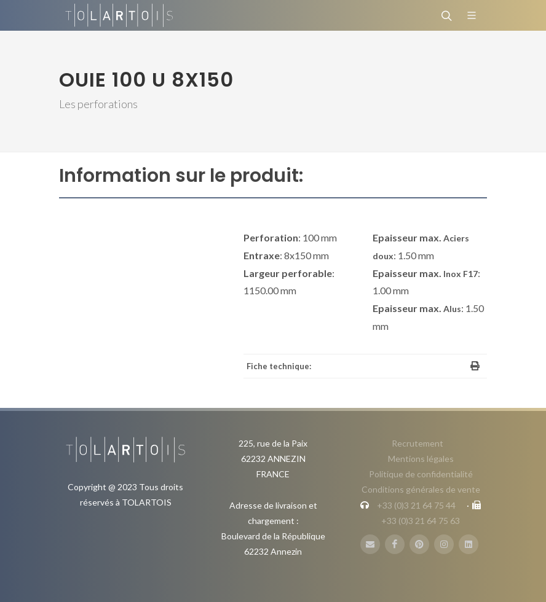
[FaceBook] (395, 544)
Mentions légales (421, 458)
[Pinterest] (419, 544)
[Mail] (370, 544)
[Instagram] (444, 544)
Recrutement (417, 443)
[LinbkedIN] (468, 544)
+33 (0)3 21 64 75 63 (420, 520)
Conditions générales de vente (421, 489)
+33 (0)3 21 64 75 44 (416, 505)
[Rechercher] (445, 15)
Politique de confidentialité (421, 474)
